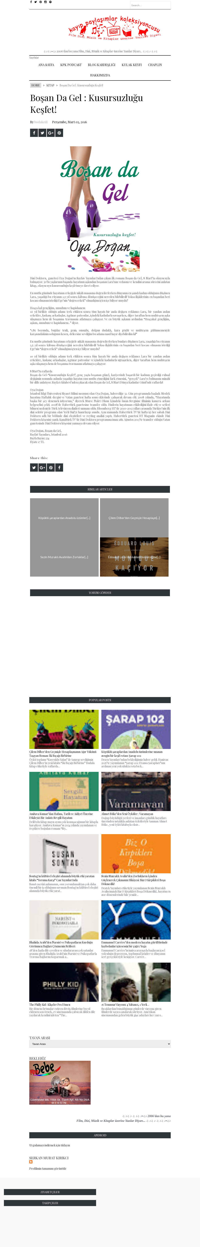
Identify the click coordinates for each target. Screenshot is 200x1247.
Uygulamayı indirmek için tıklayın (49, 1145)
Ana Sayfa (46, 65)
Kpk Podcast (71, 65)
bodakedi (40, 122)
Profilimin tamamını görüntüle (47, 1168)
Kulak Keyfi (132, 65)
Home (35, 85)
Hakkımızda (100, 75)
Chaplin (155, 65)
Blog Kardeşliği (101, 65)
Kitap (50, 85)
